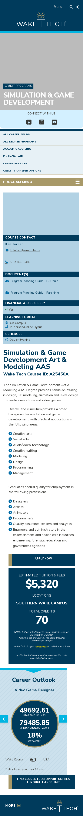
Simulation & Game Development (38, 98)
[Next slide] (63, 719)
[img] (28, 122)
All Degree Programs (19, 141)
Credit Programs (18, 86)
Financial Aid (13, 156)
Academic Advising (17, 149)
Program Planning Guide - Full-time (35, 281)
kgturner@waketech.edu (25, 250)
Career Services (15, 163)
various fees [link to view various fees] (40, 646)
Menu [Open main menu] (58, 6)
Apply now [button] (43, 559)
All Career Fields (16, 134)
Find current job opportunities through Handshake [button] (43, 780)
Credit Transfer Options (22, 170)
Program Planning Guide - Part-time (35, 293)
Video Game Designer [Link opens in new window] (34, 690)
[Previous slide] (4, 719)
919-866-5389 (20, 262)
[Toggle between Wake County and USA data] (33, 759)
